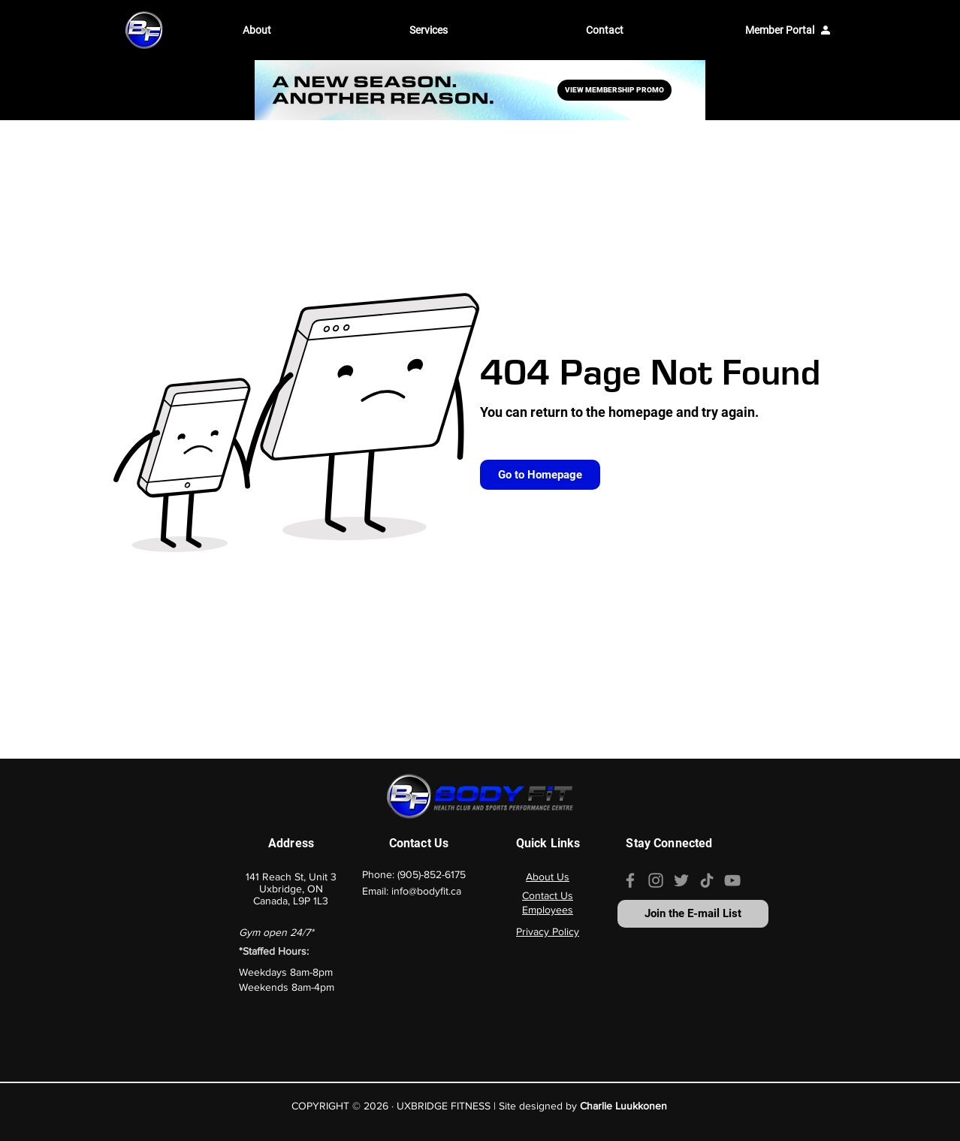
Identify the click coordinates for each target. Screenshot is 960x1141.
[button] (314, 30)
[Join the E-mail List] (692, 914)
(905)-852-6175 (431, 874)
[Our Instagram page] (656, 880)
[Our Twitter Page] (681, 880)
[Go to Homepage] (540, 475)
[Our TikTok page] (707, 880)
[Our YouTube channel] (732, 880)
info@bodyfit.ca (426, 891)
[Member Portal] (788, 30)
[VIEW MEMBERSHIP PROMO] (614, 90)
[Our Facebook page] (630, 880)
